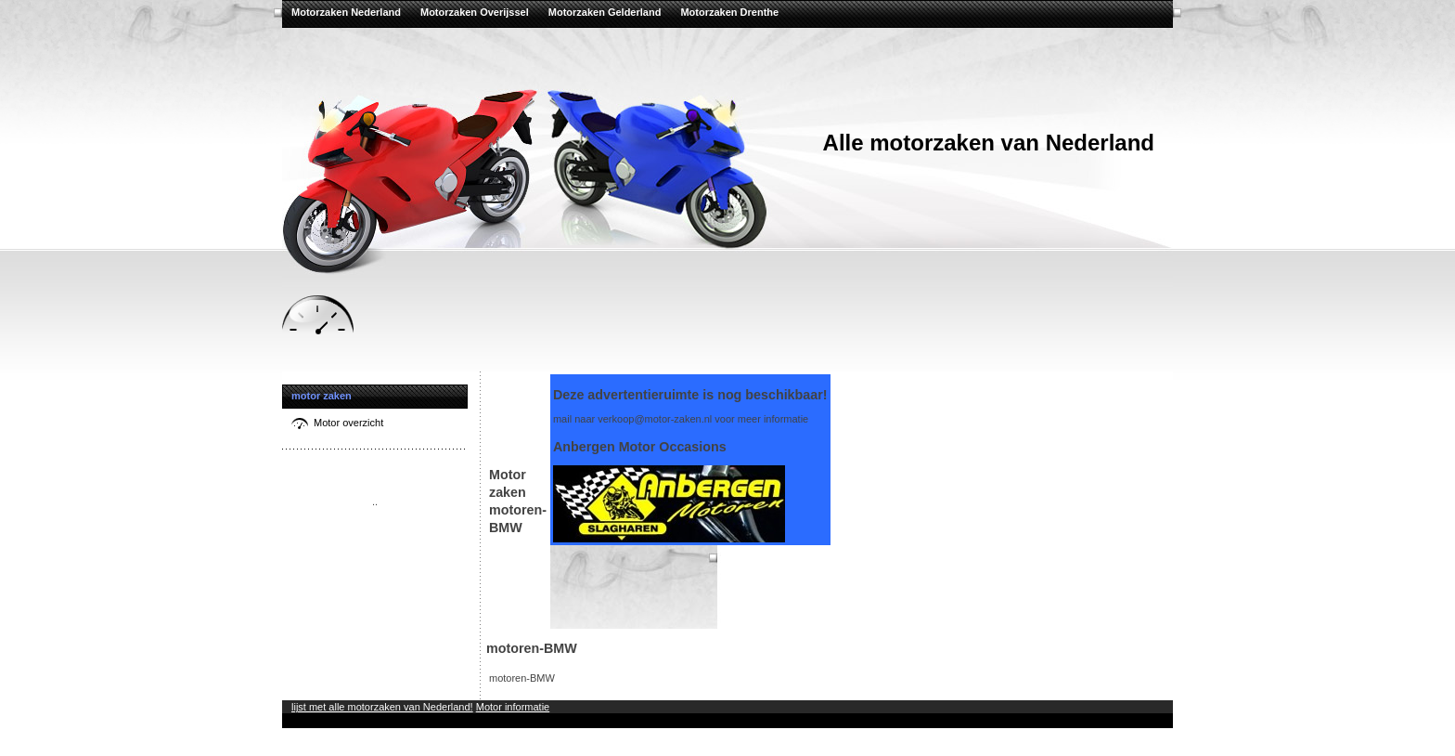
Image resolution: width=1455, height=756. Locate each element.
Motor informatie (512, 706)
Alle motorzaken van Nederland (988, 142)
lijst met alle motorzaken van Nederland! (382, 706)
